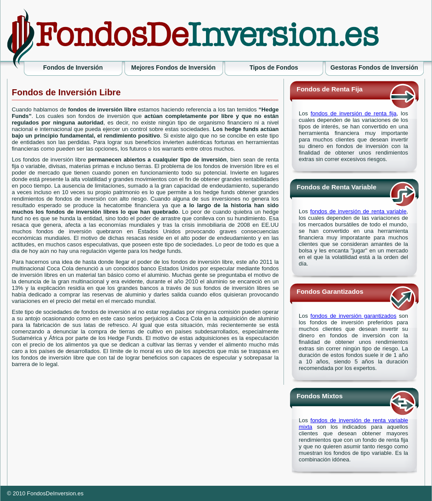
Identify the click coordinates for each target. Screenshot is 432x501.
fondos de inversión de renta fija (353, 113)
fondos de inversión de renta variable (358, 211)
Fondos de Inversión (73, 67)
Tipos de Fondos (274, 67)
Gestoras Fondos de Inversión (374, 67)
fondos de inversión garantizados (353, 316)
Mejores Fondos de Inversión (173, 67)
